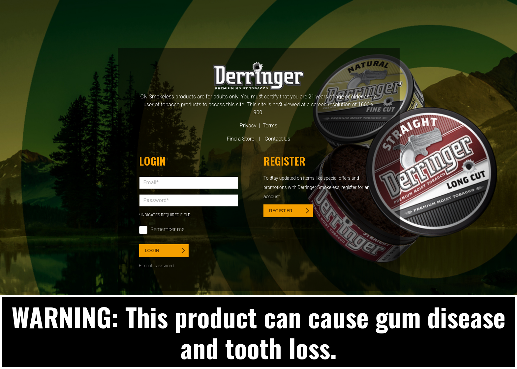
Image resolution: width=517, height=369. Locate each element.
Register (289, 211)
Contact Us (277, 139)
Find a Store (241, 139)
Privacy (248, 125)
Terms (269, 125)
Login (165, 251)
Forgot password (156, 266)
